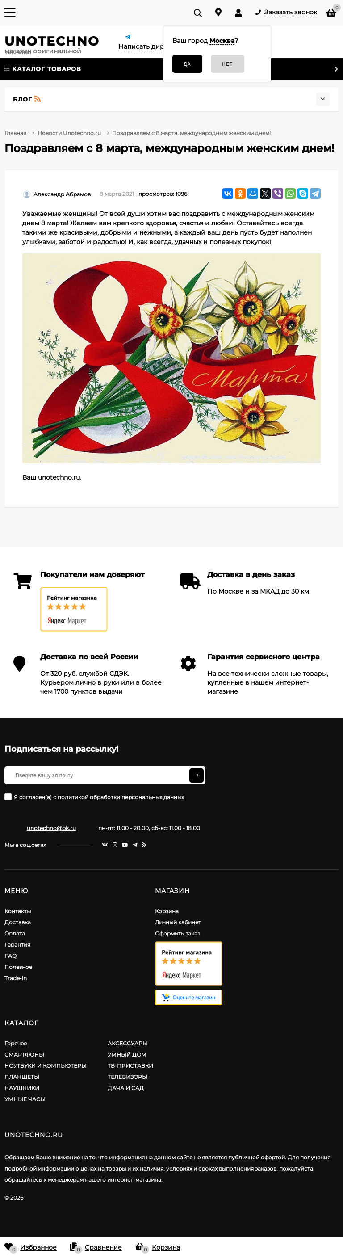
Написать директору (152, 46)
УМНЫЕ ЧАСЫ (25, 1099)
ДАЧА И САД (126, 1088)
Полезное (18, 967)
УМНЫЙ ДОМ (127, 1054)
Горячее (15, 1043)
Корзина (167, 911)
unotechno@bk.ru (51, 828)
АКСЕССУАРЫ (128, 1043)
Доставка (17, 922)
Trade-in (15, 978)
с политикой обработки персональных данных (118, 797)
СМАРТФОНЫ (24, 1054)
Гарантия (17, 944)
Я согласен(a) (94, 796)
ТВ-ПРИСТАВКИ (130, 1065)
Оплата (14, 933)
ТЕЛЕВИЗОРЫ (127, 1077)
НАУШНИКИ (21, 1088)
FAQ (10, 955)
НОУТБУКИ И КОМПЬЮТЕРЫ (45, 1065)
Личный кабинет (178, 922)
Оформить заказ (177, 933)
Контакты (17, 911)
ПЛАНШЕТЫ (21, 1077)
